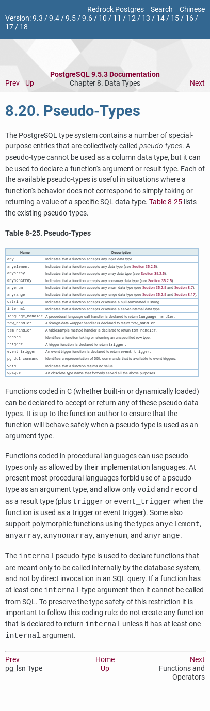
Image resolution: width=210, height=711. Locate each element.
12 (131, 18)
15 (175, 18)
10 (103, 18)
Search (162, 9)
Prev (12, 83)
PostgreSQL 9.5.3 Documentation (105, 74)
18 (24, 27)
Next (197, 83)
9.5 (71, 18)
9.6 (87, 18)
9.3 (38, 18)
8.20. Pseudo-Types (72, 111)
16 (189, 18)
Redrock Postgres (115, 9)
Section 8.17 (184, 297)
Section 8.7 (183, 290)
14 (160, 18)
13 (146, 18)
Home (105, 668)
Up (29, 83)
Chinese (192, 9)
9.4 (54, 18)
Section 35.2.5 (144, 267)
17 (9, 27)
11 (117, 18)
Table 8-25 (165, 201)
